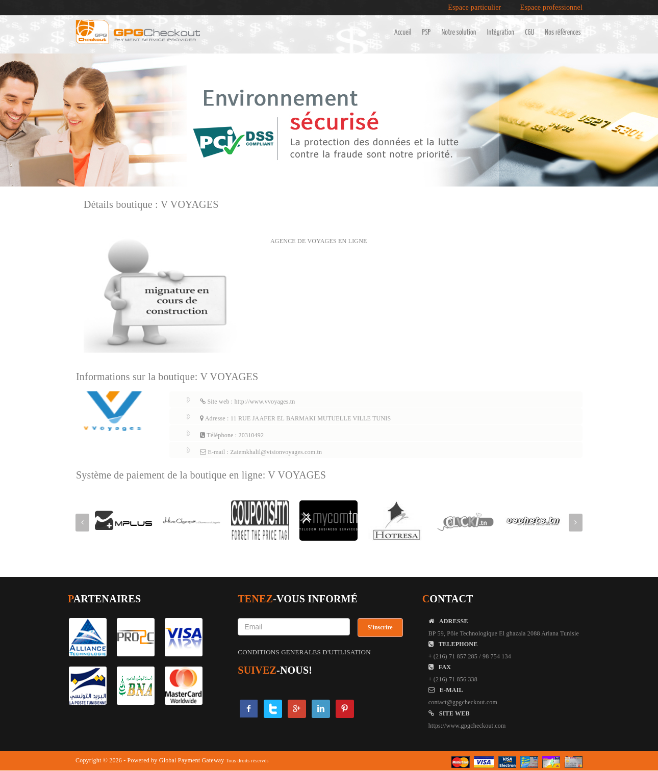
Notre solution (458, 32)
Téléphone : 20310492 (232, 435)
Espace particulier (474, 7)
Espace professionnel (551, 7)
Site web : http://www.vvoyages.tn (247, 401)
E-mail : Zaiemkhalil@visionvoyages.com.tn (261, 452)
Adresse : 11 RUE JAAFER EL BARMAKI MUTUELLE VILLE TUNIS (295, 418)
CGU (529, 32)
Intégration (500, 32)
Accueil (403, 32)
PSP (426, 32)
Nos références (563, 32)
